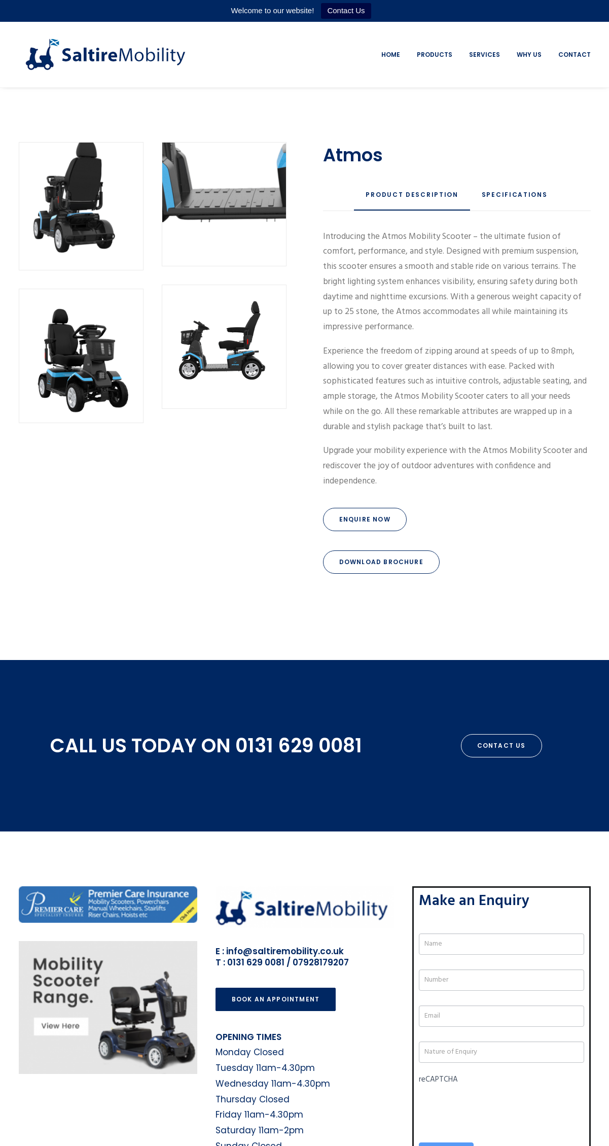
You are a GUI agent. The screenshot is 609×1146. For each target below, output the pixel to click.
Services (484, 54)
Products (434, 54)
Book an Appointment (276, 888)
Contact (574, 54)
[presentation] (496, 997)
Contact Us (346, 10)
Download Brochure (381, 562)
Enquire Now (364, 519)
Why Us (529, 54)
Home (390, 54)
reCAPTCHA (438, 969)
